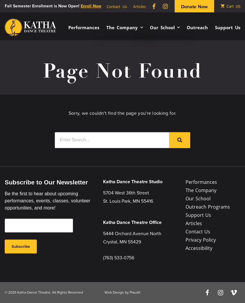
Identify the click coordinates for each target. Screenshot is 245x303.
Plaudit (135, 292)
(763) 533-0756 (118, 257)
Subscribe (20, 246)
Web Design (114, 292)
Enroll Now (91, 6)
